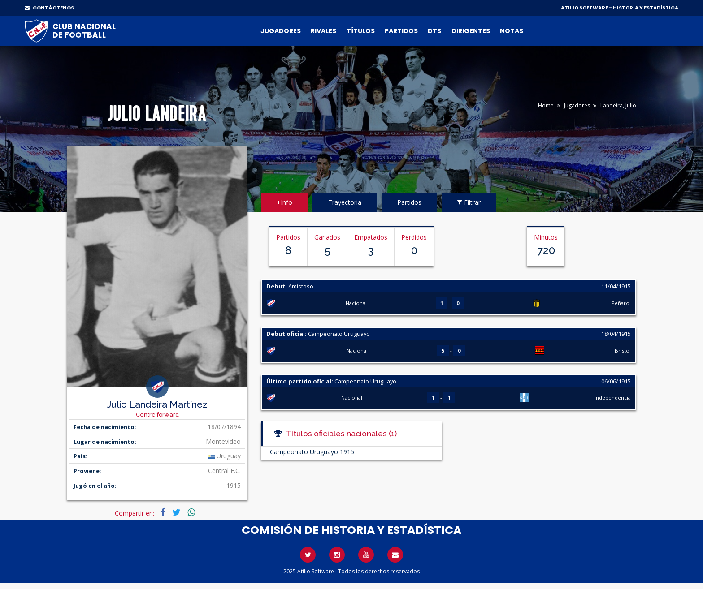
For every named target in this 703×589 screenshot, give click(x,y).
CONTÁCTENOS (49, 7)
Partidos (401, 30)
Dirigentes (470, 30)
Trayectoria (344, 202)
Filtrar (469, 202)
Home (546, 105)
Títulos (361, 30)
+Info (284, 202)
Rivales (323, 30)
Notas (511, 30)
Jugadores (280, 30)
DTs (434, 30)
